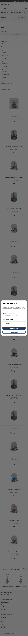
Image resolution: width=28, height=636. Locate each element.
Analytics (8, 323)
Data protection (5, 313)
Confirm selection (14, 332)
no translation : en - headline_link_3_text (10, 315)
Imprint (11, 313)
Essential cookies (9, 319)
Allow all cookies (14, 328)
